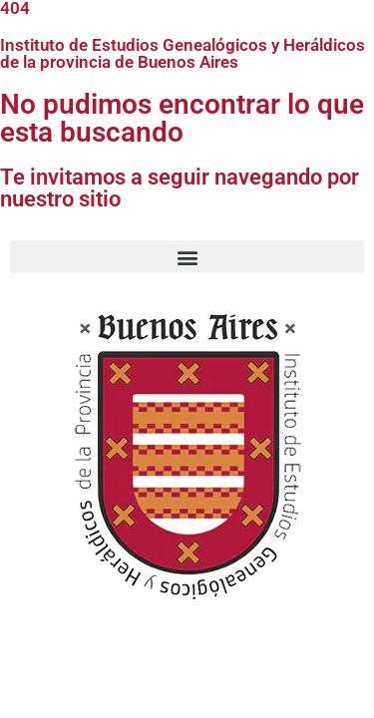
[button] (187, 256)
